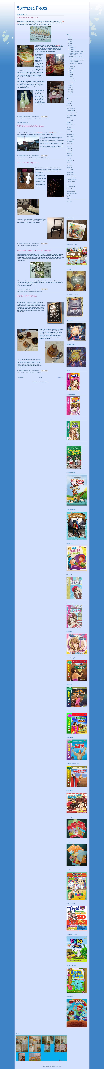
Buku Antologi (70, 108)
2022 (69, 37)
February (71, 80)
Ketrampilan (69, 141)
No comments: (35, 116)
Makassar (69, 153)
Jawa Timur (69, 139)
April (70, 76)
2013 (69, 85)
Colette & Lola (35, 302)
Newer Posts (21, 377)
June (70, 72)
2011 (69, 89)
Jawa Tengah (70, 136)
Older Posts (60, 377)
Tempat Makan (46, 118)
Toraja (68, 198)
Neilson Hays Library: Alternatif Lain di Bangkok (34, 250)
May (70, 74)
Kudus (68, 146)
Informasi (69, 129)
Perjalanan (31, 118)
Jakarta (22, 245)
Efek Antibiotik (70, 124)
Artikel (68, 103)
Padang (26, 157)
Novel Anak (69, 160)
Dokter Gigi (69, 120)
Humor (68, 127)
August (71, 68)
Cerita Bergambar (71, 112)
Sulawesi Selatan (71, 179)
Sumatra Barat (38, 157)
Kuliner (22, 118)
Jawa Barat (69, 134)
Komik (68, 143)
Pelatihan (69, 169)
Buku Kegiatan (70, 110)
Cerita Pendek (70, 115)
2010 (69, 92)
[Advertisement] (77, 22)
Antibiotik (69, 101)
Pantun (68, 167)
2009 (69, 94)
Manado (26, 118)
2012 (69, 87)
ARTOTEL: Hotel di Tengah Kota (28, 162)
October (71, 66)
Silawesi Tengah (70, 177)
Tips (68, 196)
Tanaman (69, 188)
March (71, 78)
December (72, 47)
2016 (69, 41)
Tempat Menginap (35, 245)
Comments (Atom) (43, 382)
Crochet (68, 117)
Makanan (69, 150)
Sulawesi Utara (38, 118)
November (72, 49)
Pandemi (69, 165)
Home (40, 377)
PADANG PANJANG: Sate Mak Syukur (30, 126)
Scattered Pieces (32, 8)
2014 (69, 45)
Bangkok (23, 291)
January (71, 83)
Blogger (59, 1066)
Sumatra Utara (70, 186)
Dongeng (69, 122)
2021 (69, 39)
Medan (68, 158)
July (70, 70)
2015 (69, 43)
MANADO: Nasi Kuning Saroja (27, 18)
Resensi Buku (70, 174)
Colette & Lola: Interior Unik (26, 296)
